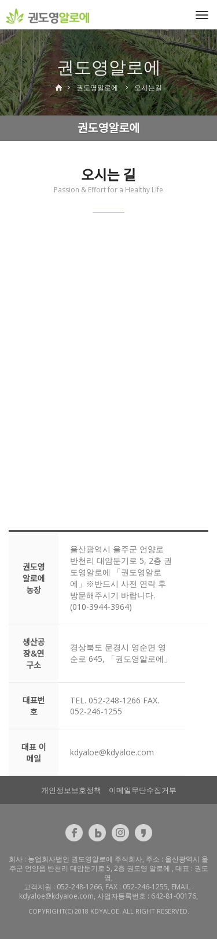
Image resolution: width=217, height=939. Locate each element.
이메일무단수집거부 (142, 790)
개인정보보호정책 (71, 790)
